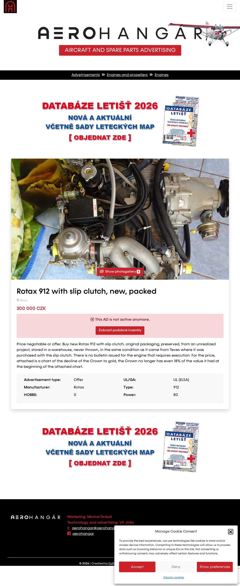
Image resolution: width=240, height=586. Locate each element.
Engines (162, 75)
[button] (230, 531)
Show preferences (215, 567)
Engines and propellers (127, 75)
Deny (176, 567)
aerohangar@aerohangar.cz (97, 528)
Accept (137, 567)
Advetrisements (85, 75)
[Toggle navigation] (229, 6)
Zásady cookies (173, 577)
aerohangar (83, 534)
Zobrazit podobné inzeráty (120, 330)
